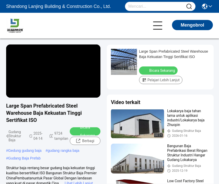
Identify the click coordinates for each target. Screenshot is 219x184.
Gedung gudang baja (25, 150)
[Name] (189, 6)
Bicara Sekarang (84, 131)
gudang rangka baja (63, 150)
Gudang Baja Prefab (24, 158)
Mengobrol (192, 25)
